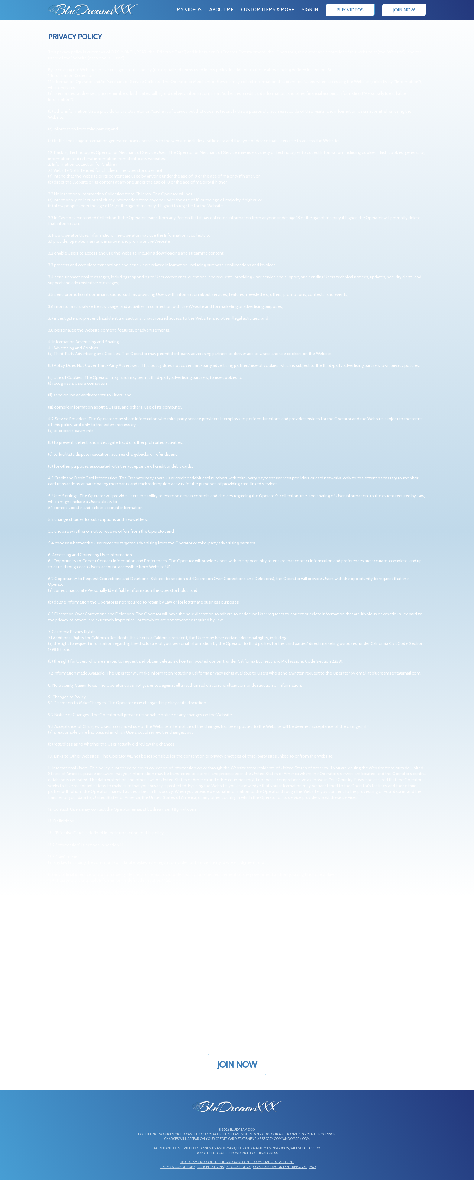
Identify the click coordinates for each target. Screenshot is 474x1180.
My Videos (189, 9)
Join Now (404, 10)
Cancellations (210, 1167)
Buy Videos (350, 10)
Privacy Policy (238, 1167)
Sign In (310, 9)
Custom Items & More (267, 9)
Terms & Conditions (177, 1167)
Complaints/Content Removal (280, 1167)
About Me (221, 9)
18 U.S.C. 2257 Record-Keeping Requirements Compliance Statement (237, 1162)
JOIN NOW (237, 1064)
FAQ (312, 1167)
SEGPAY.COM (260, 1134)
